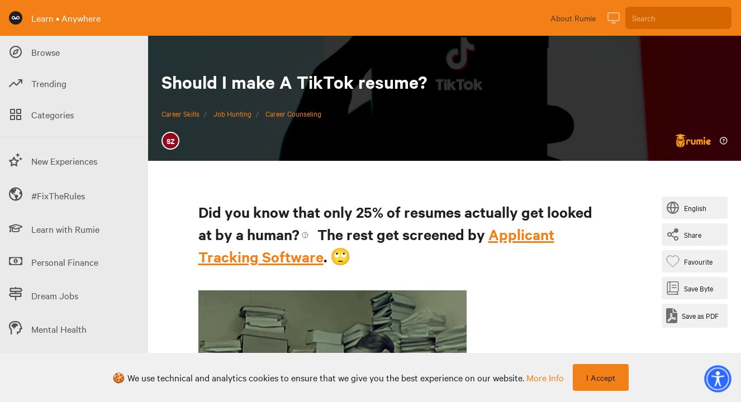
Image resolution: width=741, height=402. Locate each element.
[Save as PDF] (692, 315)
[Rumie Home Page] (15, 18)
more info (545, 377)
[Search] (678, 18)
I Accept (600, 377)
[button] (717, 378)
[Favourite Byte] (691, 261)
